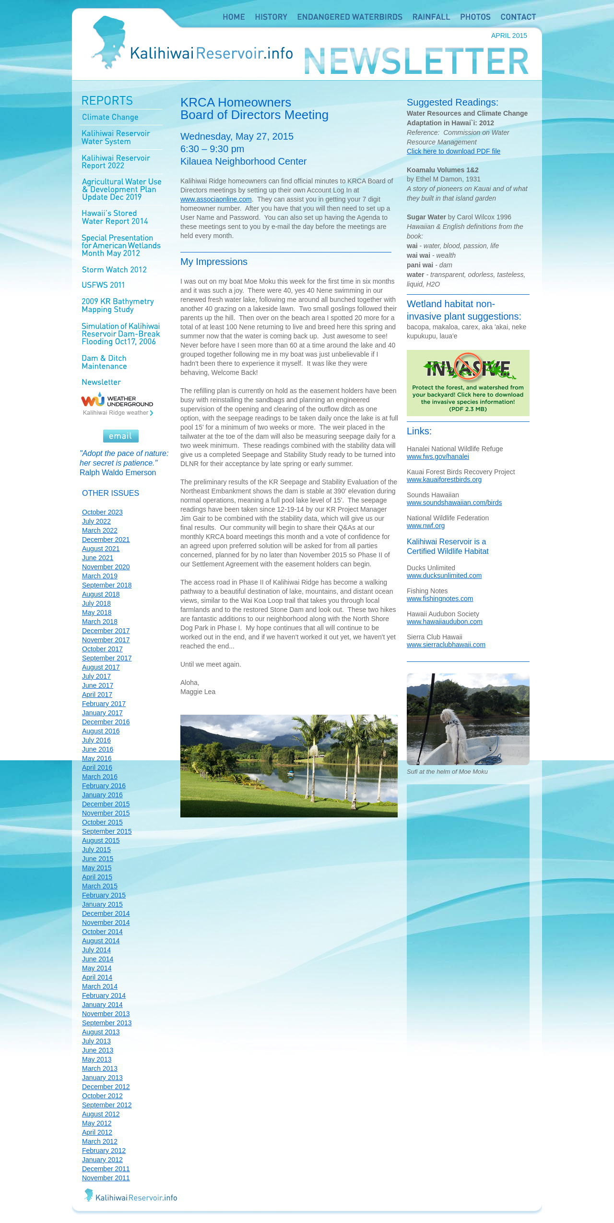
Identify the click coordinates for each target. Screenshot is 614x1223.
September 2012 (107, 1105)
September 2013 (107, 1023)
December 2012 (106, 1087)
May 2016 (96, 758)
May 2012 (96, 1123)
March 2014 (100, 986)
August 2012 (101, 1114)
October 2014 (102, 931)
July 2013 (96, 1041)
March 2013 (100, 1068)
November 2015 (106, 813)
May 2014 (96, 968)
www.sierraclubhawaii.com (446, 644)
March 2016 (100, 776)
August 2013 (101, 1032)
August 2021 (101, 548)
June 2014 (97, 959)
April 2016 (97, 767)
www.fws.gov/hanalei (438, 456)
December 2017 (106, 631)
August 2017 (101, 667)
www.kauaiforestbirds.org (444, 479)
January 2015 (102, 904)
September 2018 (107, 585)
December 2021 (106, 539)
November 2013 (106, 1014)
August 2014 (101, 941)
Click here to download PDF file (453, 151)
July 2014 (96, 950)
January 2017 (102, 713)
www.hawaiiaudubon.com (445, 621)
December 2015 (106, 804)
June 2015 (97, 859)
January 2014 (102, 1004)
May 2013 (96, 1059)
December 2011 (106, 1169)
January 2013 (102, 1077)
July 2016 (96, 740)
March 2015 (100, 886)
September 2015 (107, 831)
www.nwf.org (426, 525)
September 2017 (107, 658)
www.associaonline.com (216, 199)
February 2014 (104, 995)
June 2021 (97, 558)
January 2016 (102, 795)
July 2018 (96, 603)
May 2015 (96, 868)
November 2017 (106, 640)
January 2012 (102, 1159)
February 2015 (104, 895)
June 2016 (97, 749)
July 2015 (96, 849)
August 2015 (101, 840)
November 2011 (106, 1178)
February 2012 (104, 1150)
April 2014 (97, 977)
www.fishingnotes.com (440, 598)
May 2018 (96, 612)
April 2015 (97, 877)
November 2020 (106, 567)
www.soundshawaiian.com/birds (454, 502)
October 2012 (102, 1096)
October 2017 (102, 649)
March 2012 (100, 1141)
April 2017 (97, 694)
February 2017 (104, 703)
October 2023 (102, 512)
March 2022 (100, 530)
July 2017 (96, 676)
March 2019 (100, 576)
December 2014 (106, 913)
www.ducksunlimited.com (444, 575)
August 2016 (101, 731)
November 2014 (106, 922)
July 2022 (96, 521)
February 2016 (104, 786)
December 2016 (106, 722)
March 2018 (100, 621)
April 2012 (97, 1132)
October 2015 (102, 822)
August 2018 (101, 594)
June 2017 (97, 685)
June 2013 (97, 1050)
